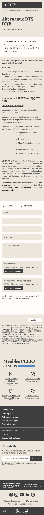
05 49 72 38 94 (12, 485)
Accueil (4, 11)
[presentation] (19, 306)
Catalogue (6, 413)
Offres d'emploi (14, 11)
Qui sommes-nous (10, 417)
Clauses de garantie (11, 501)
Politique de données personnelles (22, 504)
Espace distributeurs (11, 438)
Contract (6, 434)
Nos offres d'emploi (10, 420)
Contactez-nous (9, 424)
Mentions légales (33, 501)
